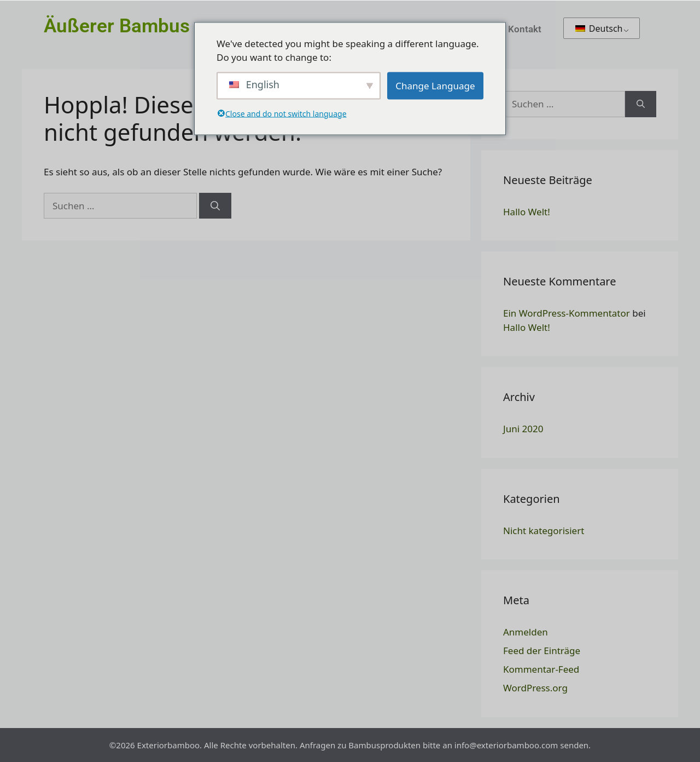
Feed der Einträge (541, 650)
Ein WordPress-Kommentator (566, 313)
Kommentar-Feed (541, 669)
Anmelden (525, 632)
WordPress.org (535, 687)
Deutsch (599, 28)
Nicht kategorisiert (543, 530)
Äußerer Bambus (117, 26)
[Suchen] (215, 206)
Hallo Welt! (526, 211)
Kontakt (524, 29)
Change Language (435, 85)
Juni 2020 (523, 428)
